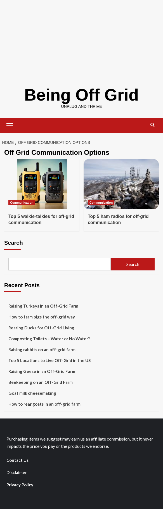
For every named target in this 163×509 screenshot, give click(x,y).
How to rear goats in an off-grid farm (44, 403)
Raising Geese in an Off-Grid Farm (41, 371)
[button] (9, 125)
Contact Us (17, 460)
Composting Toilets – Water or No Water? (49, 338)
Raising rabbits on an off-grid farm (41, 349)
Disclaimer (16, 472)
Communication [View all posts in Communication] (21, 202)
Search (13, 243)
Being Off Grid (81, 94)
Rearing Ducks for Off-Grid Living (41, 327)
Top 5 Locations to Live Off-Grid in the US (49, 360)
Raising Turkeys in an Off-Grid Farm (43, 305)
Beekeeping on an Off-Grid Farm (40, 382)
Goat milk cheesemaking (32, 393)
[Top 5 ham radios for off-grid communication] (121, 184)
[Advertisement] (81, 39)
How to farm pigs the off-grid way (41, 316)
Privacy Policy (19, 484)
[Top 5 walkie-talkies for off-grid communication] (41, 184)
